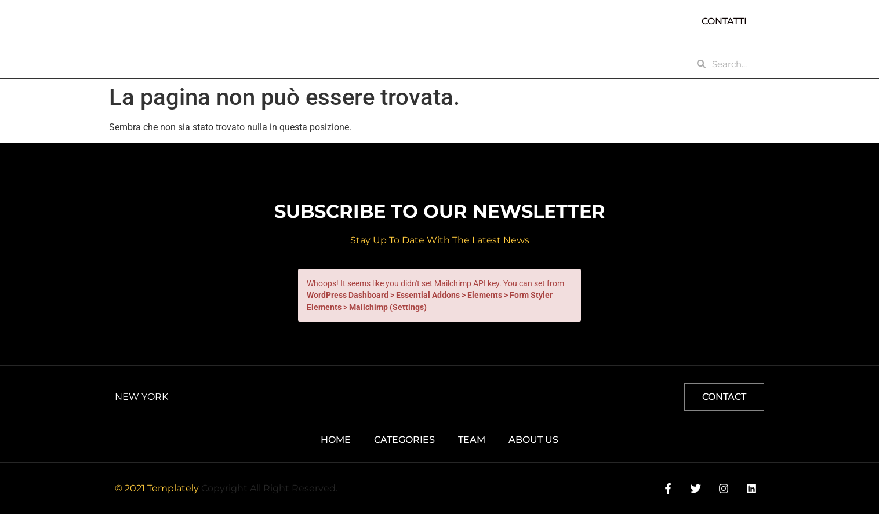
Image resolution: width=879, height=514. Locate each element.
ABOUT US (192, 64)
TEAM (325, 64)
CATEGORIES (263, 64)
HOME (134, 64)
